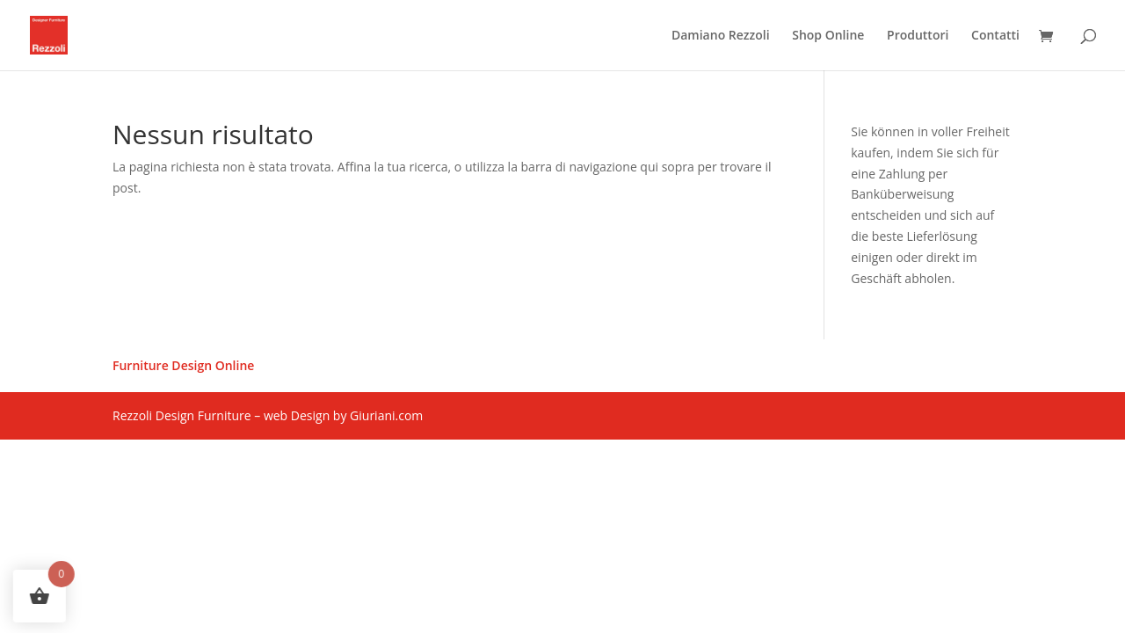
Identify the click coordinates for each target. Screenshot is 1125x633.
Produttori (917, 36)
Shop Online (828, 36)
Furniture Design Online (183, 367)
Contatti (995, 36)
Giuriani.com (386, 415)
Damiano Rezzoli (720, 36)
